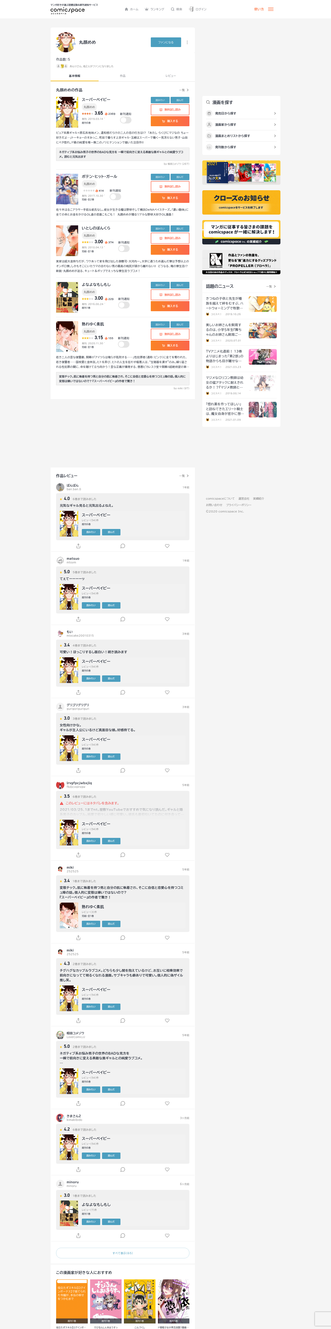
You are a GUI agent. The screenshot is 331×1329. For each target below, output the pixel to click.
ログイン (197, 9)
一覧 (182, 90)
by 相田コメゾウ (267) (176, 164)
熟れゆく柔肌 (93, 324)
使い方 (259, 9)
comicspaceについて (220, 498)
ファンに (166, 42)
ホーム (132, 9)
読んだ (180, 100)
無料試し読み (170, 109)
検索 (176, 9)
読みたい (160, 100)
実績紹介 (258, 498)
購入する (170, 121)
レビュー (171, 75)
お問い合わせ (214, 505)
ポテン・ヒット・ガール (99, 176)
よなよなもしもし (96, 284)
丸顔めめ (89, 107)
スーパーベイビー (96, 99)
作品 (123, 75)
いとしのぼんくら (96, 228)
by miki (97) (181, 388)
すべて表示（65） (122, 1253)
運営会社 (243, 498)
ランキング (154, 9)
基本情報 (74, 75)
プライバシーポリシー (238, 505)
